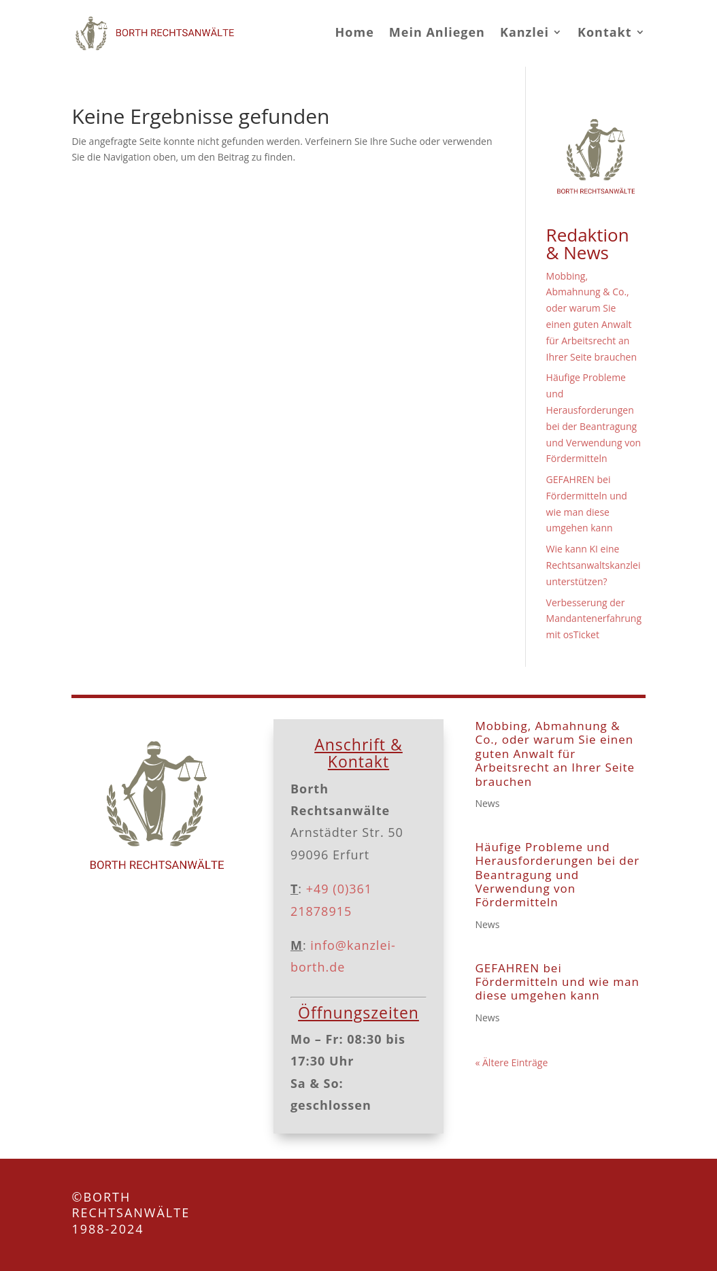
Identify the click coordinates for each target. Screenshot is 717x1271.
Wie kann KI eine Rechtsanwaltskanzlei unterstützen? (593, 565)
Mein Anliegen (437, 32)
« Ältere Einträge (511, 1062)
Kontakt (605, 32)
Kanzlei (524, 32)
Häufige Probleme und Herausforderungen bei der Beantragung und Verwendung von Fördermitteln (557, 874)
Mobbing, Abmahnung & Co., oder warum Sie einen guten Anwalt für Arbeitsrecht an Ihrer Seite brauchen (555, 753)
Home (354, 32)
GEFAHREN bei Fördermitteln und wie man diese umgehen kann (557, 982)
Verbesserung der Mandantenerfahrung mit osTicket (593, 619)
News (487, 803)
